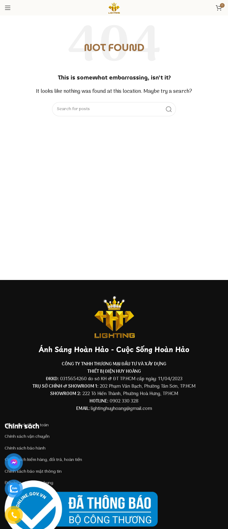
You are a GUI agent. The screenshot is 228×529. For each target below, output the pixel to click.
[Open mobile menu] (8, 8)
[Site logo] (114, 7)
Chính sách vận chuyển (27, 436)
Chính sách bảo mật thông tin (33, 471)
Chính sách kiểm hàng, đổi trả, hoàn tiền (43, 459)
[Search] (114, 109)
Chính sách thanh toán (27, 425)
